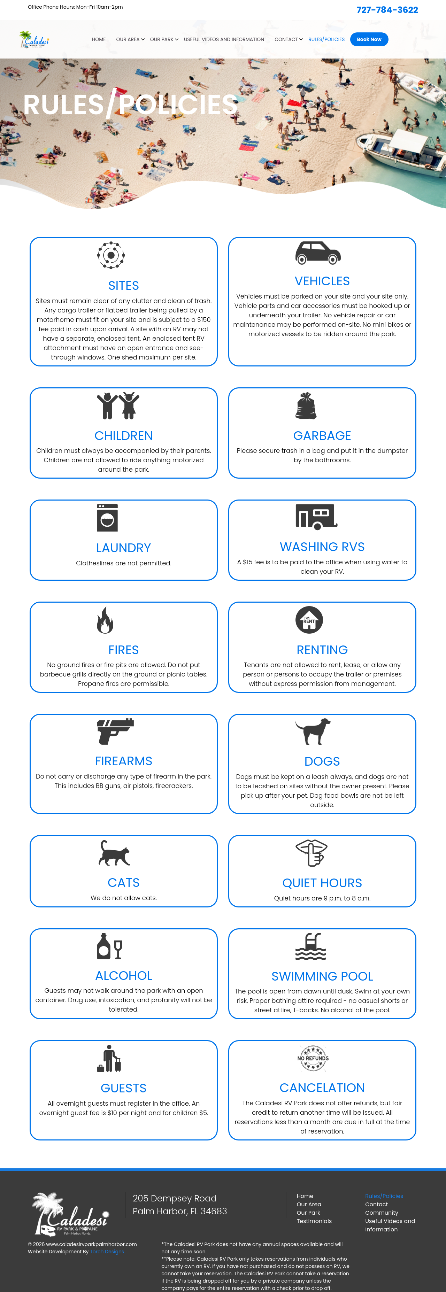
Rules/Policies (326, 39)
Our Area (127, 39)
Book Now (369, 39)
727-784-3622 (387, 10)
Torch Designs (107, 1251)
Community (381, 1213)
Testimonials (314, 1221)
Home (99, 39)
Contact (286, 39)
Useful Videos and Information (224, 39)
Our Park (162, 39)
